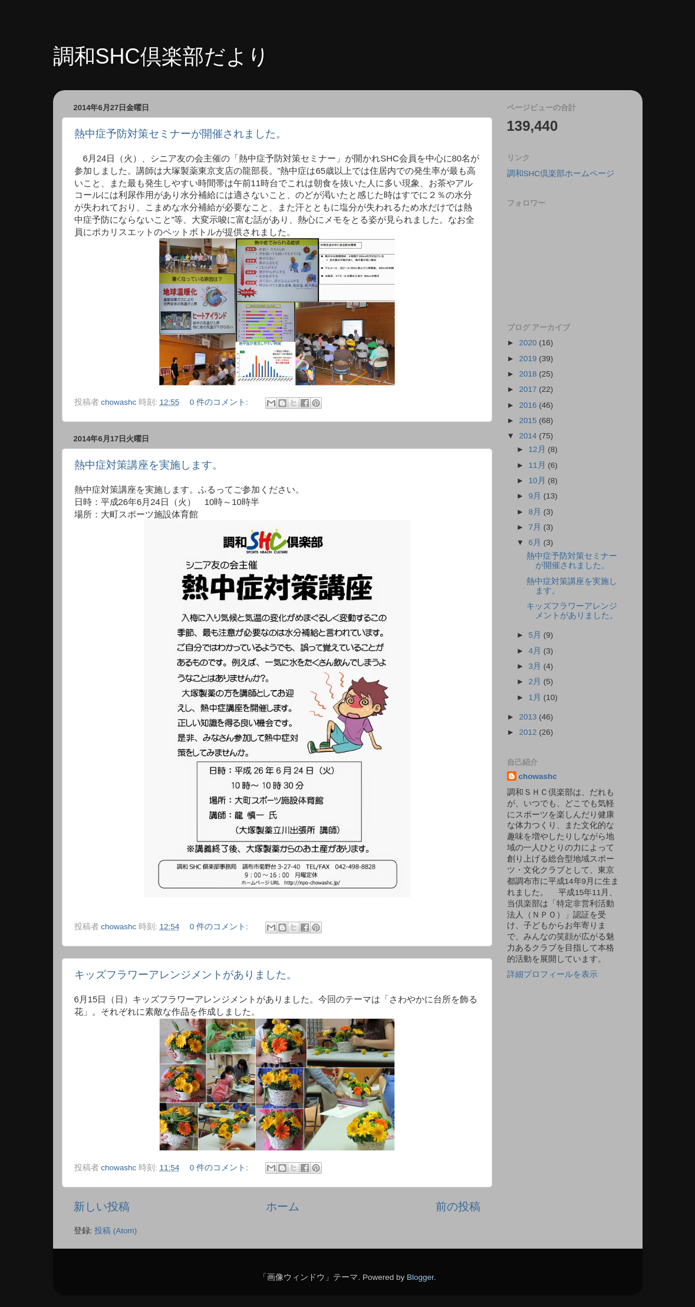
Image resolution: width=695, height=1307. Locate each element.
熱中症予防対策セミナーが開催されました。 (180, 134)
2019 (529, 358)
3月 (536, 666)
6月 (536, 542)
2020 (529, 342)
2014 (529, 435)
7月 (536, 527)
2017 (529, 389)
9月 (536, 495)
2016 (529, 405)
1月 (536, 697)
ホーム (282, 1206)
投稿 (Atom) (115, 1230)
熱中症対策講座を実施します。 (148, 465)
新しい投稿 (102, 1206)
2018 (529, 373)
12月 (538, 449)
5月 (536, 635)
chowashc (538, 776)
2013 (529, 716)
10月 (538, 480)
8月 (536, 511)
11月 (538, 465)
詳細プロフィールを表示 (552, 974)
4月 (536, 650)
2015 (529, 420)
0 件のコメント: (220, 402)
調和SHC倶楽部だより (161, 56)
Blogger (420, 1277)
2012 (529, 732)
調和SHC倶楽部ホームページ (561, 173)
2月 (536, 681)
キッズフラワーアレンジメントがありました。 (185, 975)
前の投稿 (458, 1206)
